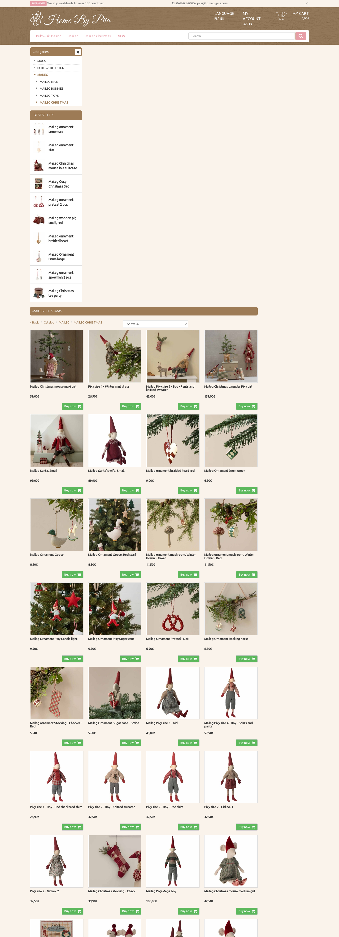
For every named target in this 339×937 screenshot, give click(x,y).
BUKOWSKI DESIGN (50, 68)
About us (37, 882)
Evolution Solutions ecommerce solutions (285, 922)
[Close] (306, 3)
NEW (121, 36)
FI (215, 18)
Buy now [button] (126, 145)
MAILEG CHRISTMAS (54, 102)
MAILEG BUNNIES (52, 88)
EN (222, 18)
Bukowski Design (48, 36)
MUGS (41, 60)
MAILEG (42, 74)
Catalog (105, 62)
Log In (247, 23)
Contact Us (38, 889)
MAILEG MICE (49, 81)
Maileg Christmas (98, 36)
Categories (41, 52)
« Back (91, 62)
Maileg (73, 36)
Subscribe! (42, 844)
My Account (152, 889)
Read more (139, 820)
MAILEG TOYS (49, 95)
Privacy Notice (97, 882)
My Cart (300, 13)
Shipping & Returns (100, 889)
